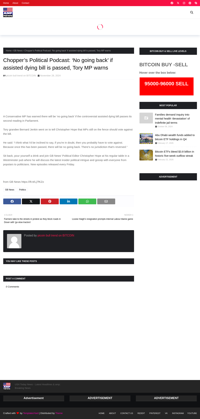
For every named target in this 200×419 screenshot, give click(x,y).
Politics (22, 189)
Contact (25, 3)
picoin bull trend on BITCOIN (21, 75)
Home (6, 3)
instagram (178, 413)
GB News (18, 50)
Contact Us (126, 413)
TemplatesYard (30, 413)
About (15, 3)
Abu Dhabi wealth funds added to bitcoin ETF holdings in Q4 (175, 137)
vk (166, 413)
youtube (192, 413)
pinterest (154, 413)
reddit (141, 413)
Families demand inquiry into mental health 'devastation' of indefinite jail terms (172, 118)
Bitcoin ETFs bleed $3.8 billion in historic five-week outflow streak (174, 153)
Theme (58, 413)
